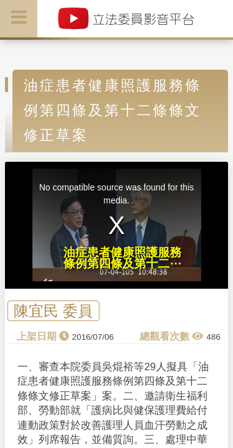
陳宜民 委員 (53, 310)
